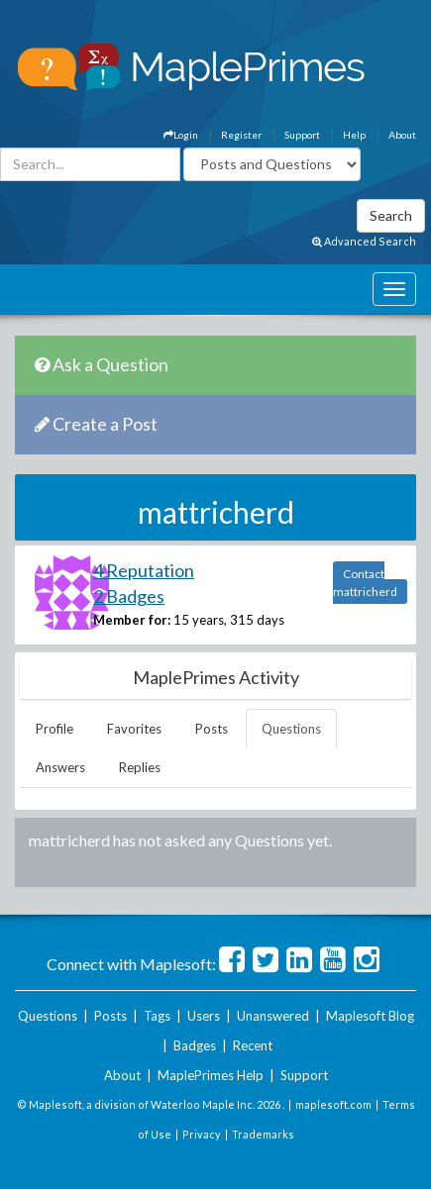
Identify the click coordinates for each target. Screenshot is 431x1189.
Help (354, 135)
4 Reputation (143, 570)
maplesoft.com (333, 1104)
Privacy (201, 1134)
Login (180, 135)
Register (241, 135)
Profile (54, 729)
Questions (291, 729)
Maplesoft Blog (370, 1016)
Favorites (134, 729)
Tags (157, 1016)
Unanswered (273, 1016)
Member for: (131, 620)
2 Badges (128, 596)
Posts (211, 729)
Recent (252, 1045)
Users (203, 1016)
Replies (140, 767)
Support (302, 135)
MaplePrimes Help (211, 1075)
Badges (194, 1045)
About (402, 135)
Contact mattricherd (365, 582)
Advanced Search (364, 241)
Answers (60, 767)
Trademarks (263, 1134)
